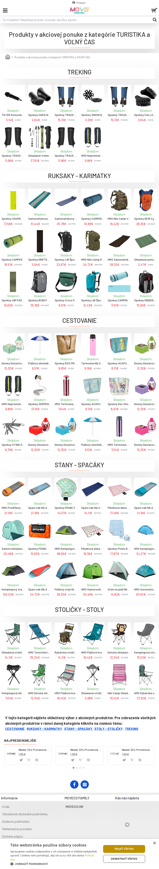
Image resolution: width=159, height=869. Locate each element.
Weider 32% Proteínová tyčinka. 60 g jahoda (86, 749)
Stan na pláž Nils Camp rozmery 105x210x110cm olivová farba (119, 589)
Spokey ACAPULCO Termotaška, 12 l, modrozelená (92, 404)
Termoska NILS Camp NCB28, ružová (92, 363)
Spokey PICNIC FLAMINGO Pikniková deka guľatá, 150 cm (66, 507)
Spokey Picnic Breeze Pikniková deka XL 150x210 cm (119, 548)
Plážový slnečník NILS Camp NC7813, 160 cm (39, 363)
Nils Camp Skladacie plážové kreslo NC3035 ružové (119, 693)
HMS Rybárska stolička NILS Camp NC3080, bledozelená (145, 693)
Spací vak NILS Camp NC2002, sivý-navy (92, 507)
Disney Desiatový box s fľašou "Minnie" (145, 444)
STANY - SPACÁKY (78, 729)
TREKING (131, 729)
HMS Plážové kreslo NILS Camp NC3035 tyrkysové (92, 652)
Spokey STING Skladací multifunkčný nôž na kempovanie (13, 444)
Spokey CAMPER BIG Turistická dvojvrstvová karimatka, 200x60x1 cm (13, 259)
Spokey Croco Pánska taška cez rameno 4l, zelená (66, 300)
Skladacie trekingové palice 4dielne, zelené (39, 155)
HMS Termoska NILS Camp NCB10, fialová (119, 444)
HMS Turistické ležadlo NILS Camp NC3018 (39, 652)
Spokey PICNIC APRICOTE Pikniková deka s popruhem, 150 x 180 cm (39, 548)
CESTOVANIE (15, 729)
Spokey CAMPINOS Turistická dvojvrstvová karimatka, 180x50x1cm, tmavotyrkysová (119, 300)
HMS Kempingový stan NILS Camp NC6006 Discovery (66, 548)
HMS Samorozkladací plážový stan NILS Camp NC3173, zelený (92, 589)
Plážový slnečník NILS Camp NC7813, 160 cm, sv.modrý (92, 444)
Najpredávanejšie (20, 740)
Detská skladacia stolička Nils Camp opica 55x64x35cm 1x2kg (119, 652)
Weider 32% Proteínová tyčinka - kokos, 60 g (34, 749)
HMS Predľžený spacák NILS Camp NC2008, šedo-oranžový (13, 507)
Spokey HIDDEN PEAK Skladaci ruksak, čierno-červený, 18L (145, 300)
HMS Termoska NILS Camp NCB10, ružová (66, 404)
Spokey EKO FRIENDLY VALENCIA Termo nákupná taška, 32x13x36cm (66, 363)
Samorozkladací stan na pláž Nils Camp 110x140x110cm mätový (13, 548)
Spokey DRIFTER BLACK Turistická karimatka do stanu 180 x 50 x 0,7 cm (39, 259)
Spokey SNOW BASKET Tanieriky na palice (92, 115)
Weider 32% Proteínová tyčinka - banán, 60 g (137, 749)
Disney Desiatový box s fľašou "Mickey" (66, 444)
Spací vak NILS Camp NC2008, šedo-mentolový (39, 507)
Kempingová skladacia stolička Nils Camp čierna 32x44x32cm (13, 693)
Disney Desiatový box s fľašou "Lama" (13, 363)
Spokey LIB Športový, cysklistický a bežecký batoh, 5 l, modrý (92, 300)
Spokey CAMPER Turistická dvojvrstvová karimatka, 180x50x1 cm (92, 218)
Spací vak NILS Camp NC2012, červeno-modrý (39, 589)
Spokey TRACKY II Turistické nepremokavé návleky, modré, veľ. (66, 115)
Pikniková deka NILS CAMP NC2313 (119, 507)
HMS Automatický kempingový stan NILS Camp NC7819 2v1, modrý (145, 589)
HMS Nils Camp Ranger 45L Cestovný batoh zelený (92, 259)
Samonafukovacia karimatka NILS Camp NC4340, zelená (39, 218)
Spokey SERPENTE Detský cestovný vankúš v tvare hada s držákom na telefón (39, 404)
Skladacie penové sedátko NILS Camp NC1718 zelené (145, 259)
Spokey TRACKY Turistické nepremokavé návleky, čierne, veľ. (13, 155)
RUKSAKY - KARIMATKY (44, 729)
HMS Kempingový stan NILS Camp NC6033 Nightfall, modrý (145, 548)
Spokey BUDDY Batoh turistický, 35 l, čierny (39, 300)
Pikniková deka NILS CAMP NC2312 (92, 548)
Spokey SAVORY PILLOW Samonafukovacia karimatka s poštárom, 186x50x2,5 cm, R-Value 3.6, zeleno (13, 218)
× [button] (154, 843)
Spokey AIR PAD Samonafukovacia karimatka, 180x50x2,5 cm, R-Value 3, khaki (13, 300)
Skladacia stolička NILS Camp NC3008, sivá (92, 693)
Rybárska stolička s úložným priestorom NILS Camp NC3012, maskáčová (66, 652)
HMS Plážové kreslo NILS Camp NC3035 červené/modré (66, 693)
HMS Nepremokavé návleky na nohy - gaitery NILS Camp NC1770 (92, 155)
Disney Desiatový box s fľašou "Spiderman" (39, 444)
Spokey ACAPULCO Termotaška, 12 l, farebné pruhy (119, 363)
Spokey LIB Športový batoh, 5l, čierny (66, 259)
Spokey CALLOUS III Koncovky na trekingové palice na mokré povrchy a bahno (145, 115)
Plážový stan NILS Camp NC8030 (66, 589)
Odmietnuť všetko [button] (124, 859)
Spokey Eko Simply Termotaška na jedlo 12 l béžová (119, 404)
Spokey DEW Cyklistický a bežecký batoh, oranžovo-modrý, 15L (145, 218)
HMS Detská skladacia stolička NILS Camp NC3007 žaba (39, 693)
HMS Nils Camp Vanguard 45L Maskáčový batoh (119, 218)
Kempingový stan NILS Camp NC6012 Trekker (13, 589)
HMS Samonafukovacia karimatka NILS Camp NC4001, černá (119, 259)
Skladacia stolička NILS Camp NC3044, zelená (13, 652)
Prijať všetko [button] (124, 849)
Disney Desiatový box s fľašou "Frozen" (145, 404)
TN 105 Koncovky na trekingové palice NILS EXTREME (13, 115)
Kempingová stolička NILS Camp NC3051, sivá (145, 652)
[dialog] (79, 854)
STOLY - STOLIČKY (108, 729)
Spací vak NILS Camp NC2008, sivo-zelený (145, 507)
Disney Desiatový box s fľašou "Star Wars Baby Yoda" (145, 363)
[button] (73, 768)
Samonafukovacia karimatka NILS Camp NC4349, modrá (66, 218)
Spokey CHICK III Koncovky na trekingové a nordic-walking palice (39, 115)
